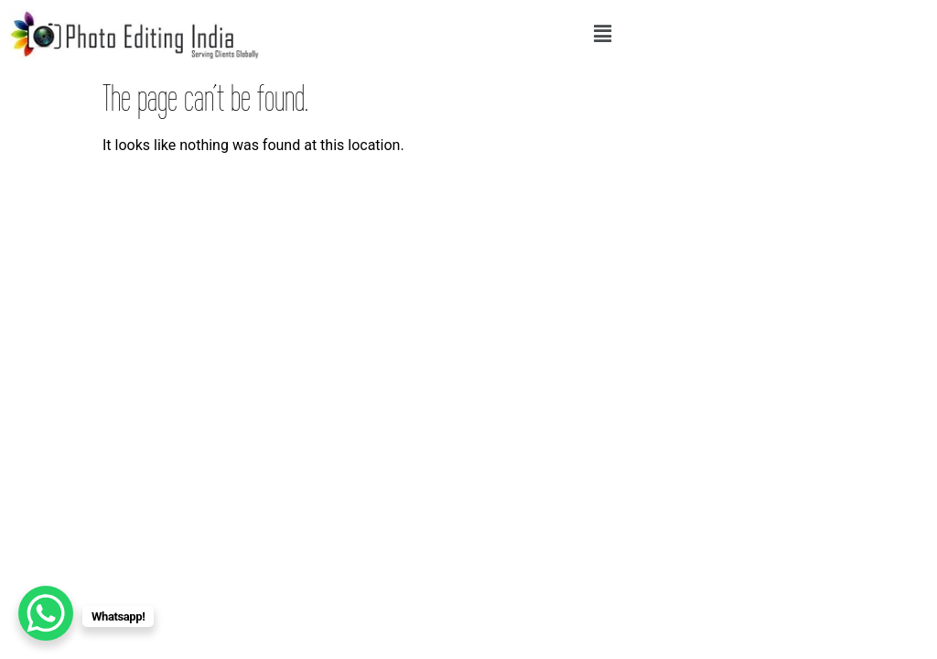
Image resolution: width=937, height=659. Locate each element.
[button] (603, 33)
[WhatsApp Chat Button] (45, 613)
